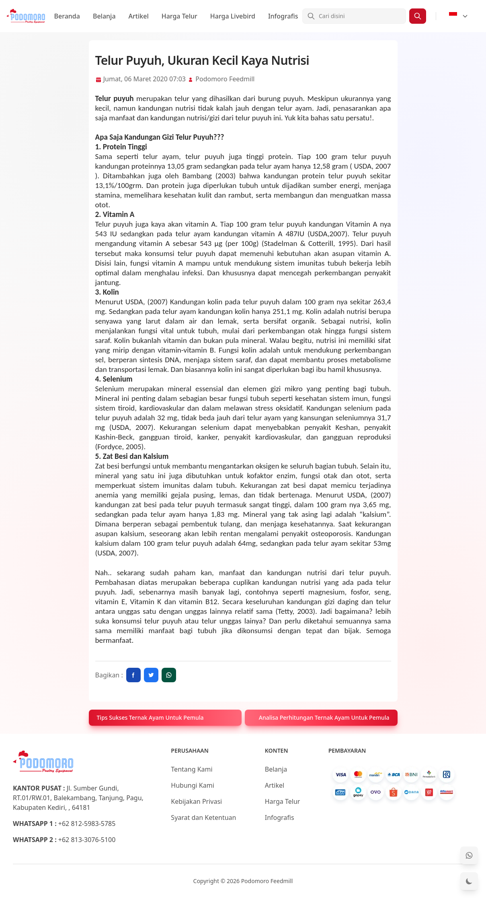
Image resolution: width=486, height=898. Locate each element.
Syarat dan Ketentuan (203, 817)
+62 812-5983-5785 (87, 823)
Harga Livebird (232, 16)
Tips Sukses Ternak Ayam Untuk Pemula (150, 717)
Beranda (67, 16)
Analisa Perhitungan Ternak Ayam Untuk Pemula (324, 717)
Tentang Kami (191, 769)
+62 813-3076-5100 (87, 839)
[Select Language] (458, 16)
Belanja (104, 16)
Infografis (283, 16)
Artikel (139, 16)
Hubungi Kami (192, 785)
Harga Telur (179, 16)
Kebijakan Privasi (196, 801)
